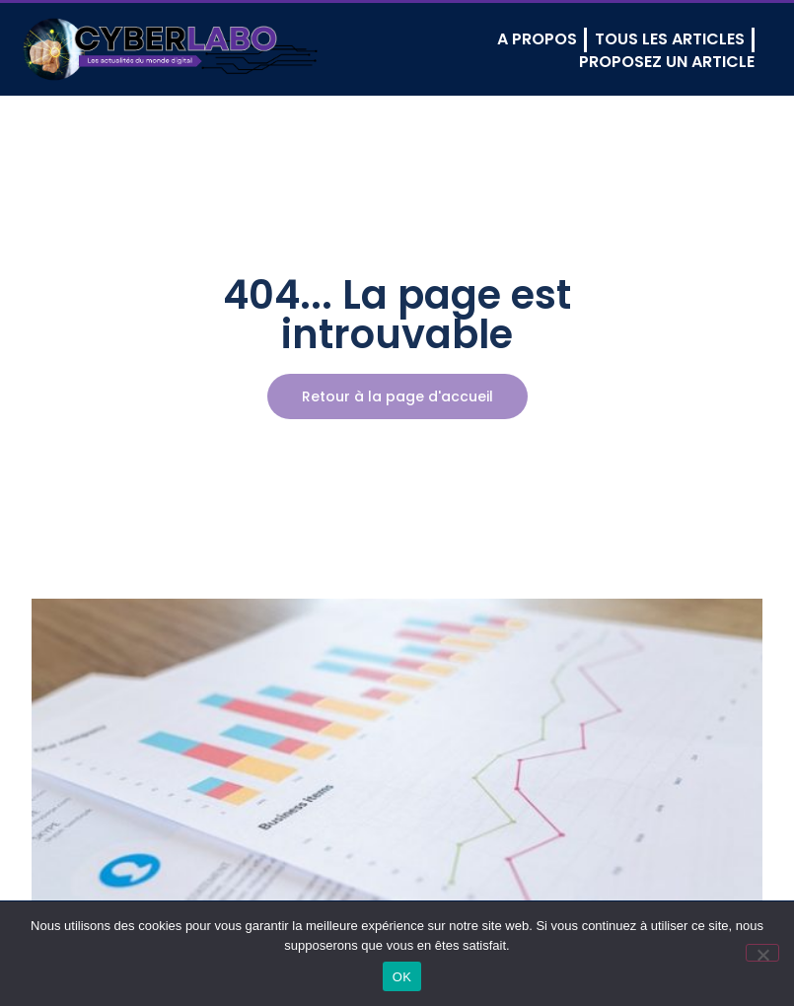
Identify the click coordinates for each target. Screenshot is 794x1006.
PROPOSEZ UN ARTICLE (667, 62)
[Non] (762, 953)
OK (402, 977)
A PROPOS (537, 39)
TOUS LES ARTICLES (670, 39)
